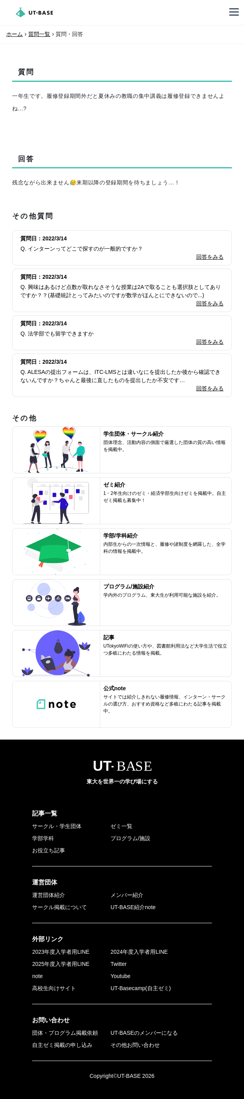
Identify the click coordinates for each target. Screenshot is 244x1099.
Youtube (120, 976)
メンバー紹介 (126, 895)
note (37, 976)
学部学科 (43, 838)
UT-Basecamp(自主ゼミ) (140, 988)
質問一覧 (39, 34)
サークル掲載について (59, 907)
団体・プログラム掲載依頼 (65, 1033)
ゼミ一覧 (121, 826)
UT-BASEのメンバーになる (144, 1033)
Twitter (118, 964)
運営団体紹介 (48, 895)
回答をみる (210, 257)
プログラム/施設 (130, 838)
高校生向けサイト (54, 988)
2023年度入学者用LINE (60, 952)
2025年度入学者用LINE (60, 964)
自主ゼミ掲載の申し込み (62, 1045)
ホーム (14, 34)
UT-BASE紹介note (132, 907)
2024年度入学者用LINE (139, 952)
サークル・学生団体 (56, 826)
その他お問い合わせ (135, 1045)
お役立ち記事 (48, 850)
